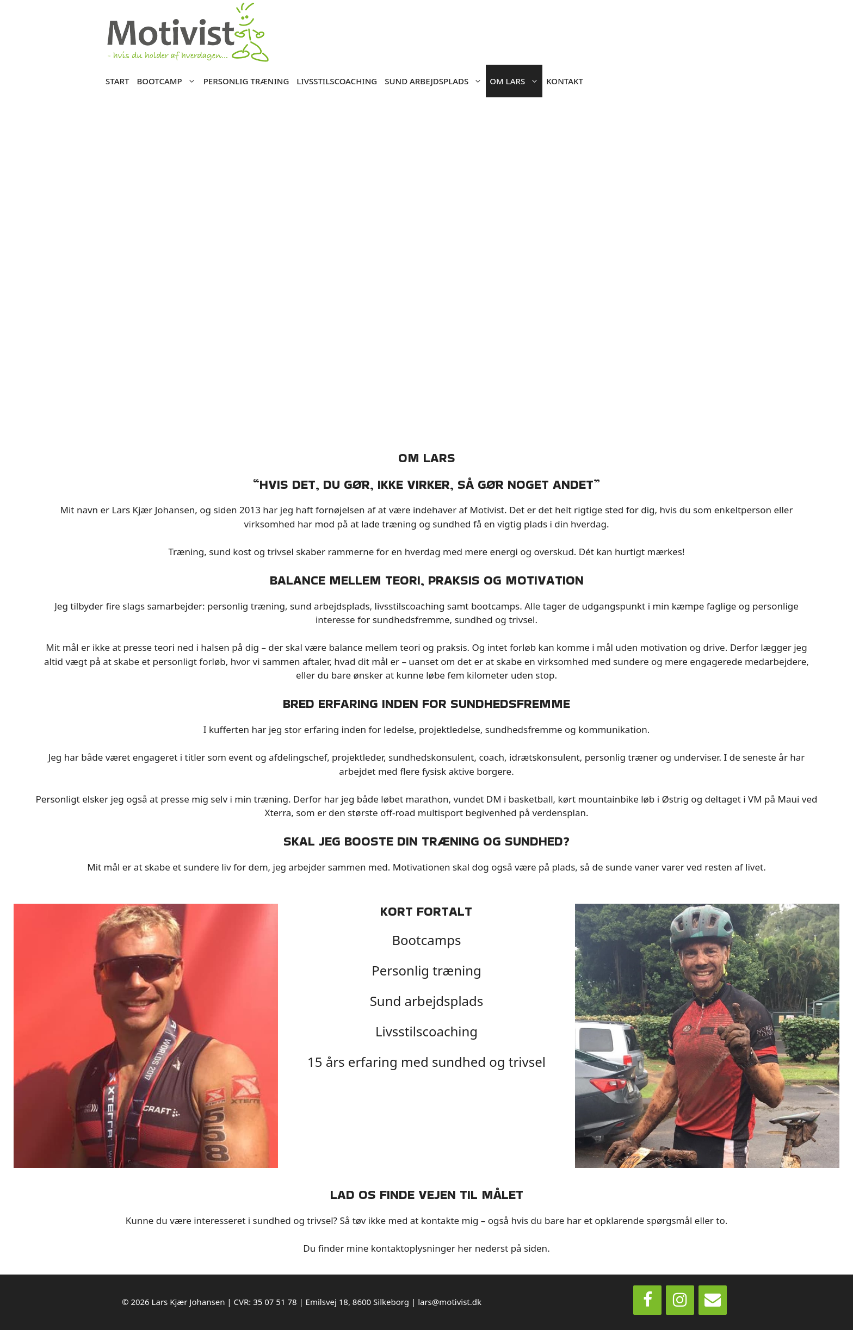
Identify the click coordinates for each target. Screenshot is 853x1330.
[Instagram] (680, 1300)
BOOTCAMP (168, 81)
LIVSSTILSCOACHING (336, 81)
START (117, 81)
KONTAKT (564, 81)
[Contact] (713, 1300)
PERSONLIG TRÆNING (246, 81)
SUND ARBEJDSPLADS (435, 81)
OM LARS (516, 81)
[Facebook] (647, 1300)
